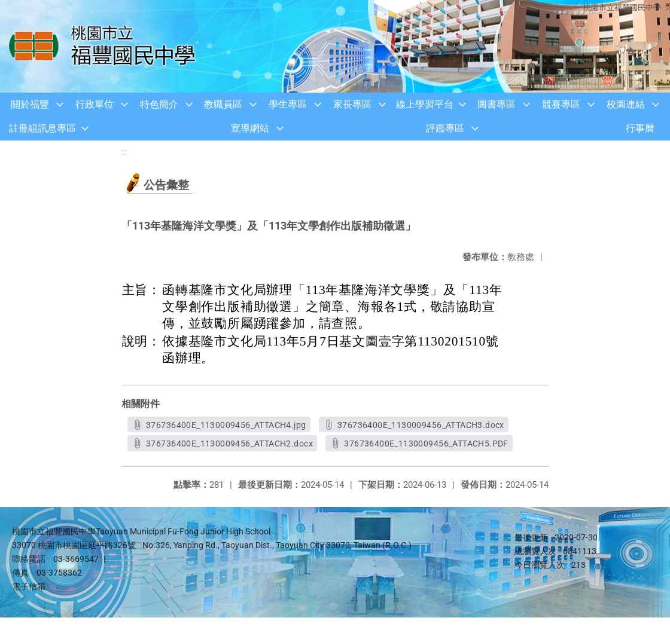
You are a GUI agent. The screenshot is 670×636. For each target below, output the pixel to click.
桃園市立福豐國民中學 (622, 7)
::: (124, 152)
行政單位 (94, 104)
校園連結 (626, 104)
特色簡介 (159, 104)
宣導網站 (250, 128)
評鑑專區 (445, 128)
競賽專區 (561, 104)
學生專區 (288, 104)
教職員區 (223, 104)
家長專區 (352, 104)
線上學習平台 (424, 104)
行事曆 (640, 128)
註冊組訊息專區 (42, 128)
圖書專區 (496, 104)
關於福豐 (30, 104)
